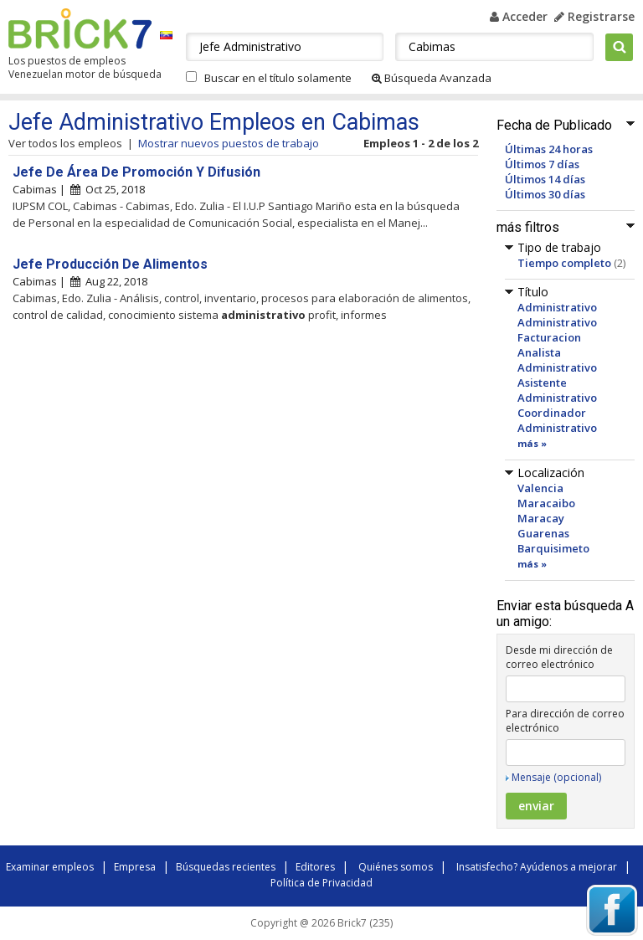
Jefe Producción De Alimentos (110, 264)
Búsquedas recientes (225, 867)
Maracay (540, 518)
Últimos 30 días (545, 194)
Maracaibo (546, 503)
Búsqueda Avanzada (431, 77)
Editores (315, 867)
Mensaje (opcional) (556, 777)
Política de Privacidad (321, 883)
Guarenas (543, 533)
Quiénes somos (395, 867)
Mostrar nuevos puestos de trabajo (228, 143)
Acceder (519, 16)
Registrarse (594, 16)
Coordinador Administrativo (557, 420)
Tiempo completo (564, 262)
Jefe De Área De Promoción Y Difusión (136, 172)
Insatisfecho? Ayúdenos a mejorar (536, 867)
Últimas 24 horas (549, 149)
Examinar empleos (50, 867)
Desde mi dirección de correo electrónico (559, 657)
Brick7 (80, 28)
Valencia (540, 488)
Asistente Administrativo (557, 390)
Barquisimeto (553, 548)
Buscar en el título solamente (278, 77)
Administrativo (557, 307)
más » (532, 443)
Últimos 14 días (545, 179)
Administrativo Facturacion (557, 330)
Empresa (135, 867)
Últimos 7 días (542, 164)
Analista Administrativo (557, 360)
